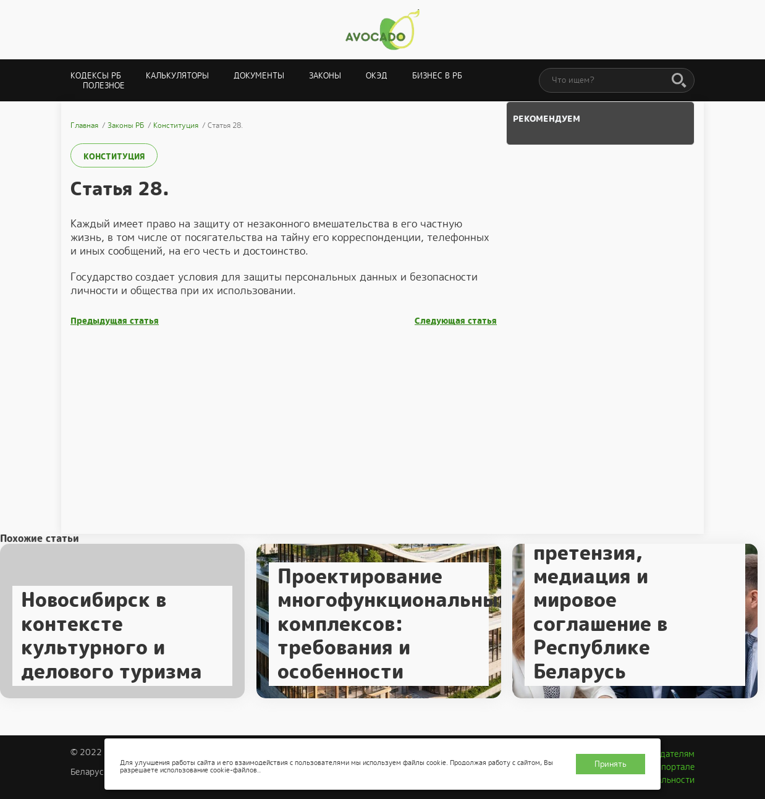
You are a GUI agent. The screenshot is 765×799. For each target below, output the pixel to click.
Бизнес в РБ (437, 76)
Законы (325, 76)
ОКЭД (376, 76)
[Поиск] (679, 81)
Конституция (114, 157)
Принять (610, 764)
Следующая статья (456, 321)
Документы (259, 76)
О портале (674, 767)
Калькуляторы (177, 76)
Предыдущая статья (114, 321)
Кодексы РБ (95, 76)
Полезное (104, 85)
